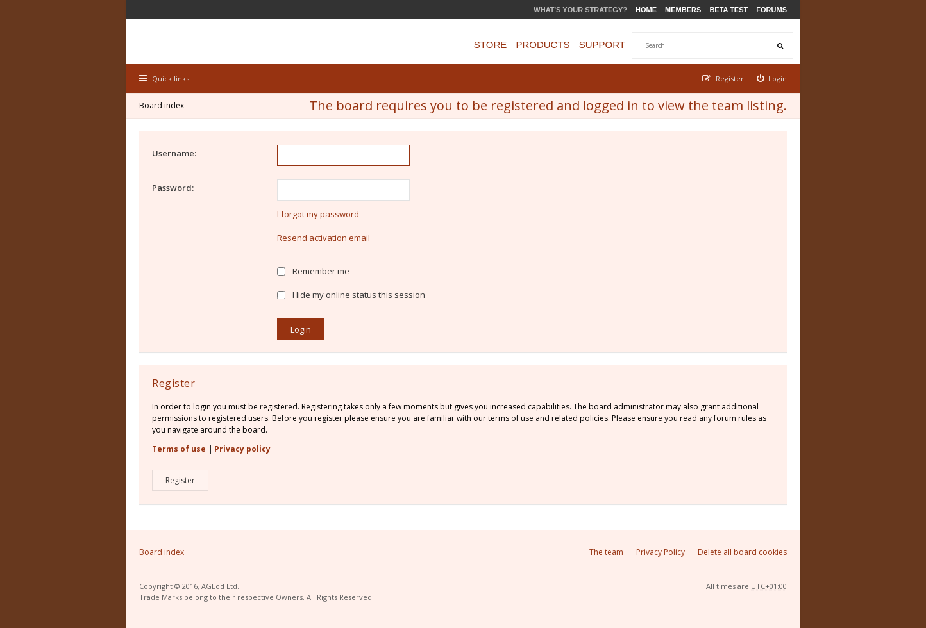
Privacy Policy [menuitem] (660, 552)
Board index (161, 105)
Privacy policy (242, 448)
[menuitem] (772, 78)
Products (542, 44)
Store (490, 44)
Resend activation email (323, 238)
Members (683, 9)
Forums (771, 9)
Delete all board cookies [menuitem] (742, 552)
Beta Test (728, 9)
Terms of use (179, 448)
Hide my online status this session (351, 295)
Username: (174, 153)
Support (602, 44)
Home (646, 9)
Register (180, 480)
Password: (173, 188)
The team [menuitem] (606, 552)
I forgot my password (318, 214)
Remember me (313, 271)
